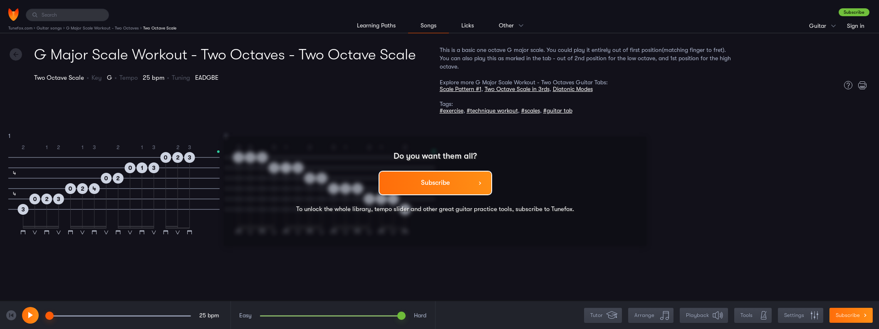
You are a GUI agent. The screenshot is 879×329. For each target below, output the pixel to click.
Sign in (855, 25)
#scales (530, 110)
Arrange (651, 315)
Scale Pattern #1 (460, 89)
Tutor (603, 315)
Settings (801, 315)
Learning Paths (376, 25)
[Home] (13, 14)
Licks (467, 25)
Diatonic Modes (573, 89)
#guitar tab (557, 110)
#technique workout (492, 110)
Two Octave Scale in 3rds (517, 89)
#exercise (451, 110)
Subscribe (854, 12)
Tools (753, 315)
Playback (704, 315)
